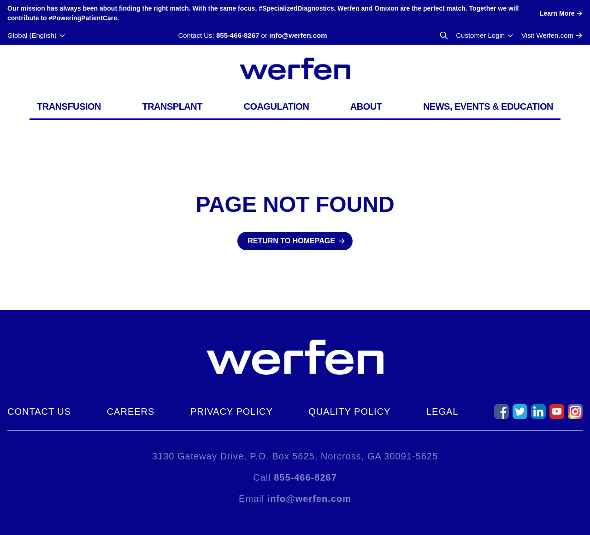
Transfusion (69, 106)
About (366, 106)
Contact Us (39, 411)
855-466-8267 (237, 35)
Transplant (172, 106)
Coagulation (276, 106)
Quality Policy (349, 411)
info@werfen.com (298, 35)
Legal (442, 411)
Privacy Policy (231, 411)
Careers (131, 411)
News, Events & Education (488, 106)
